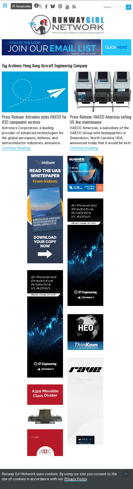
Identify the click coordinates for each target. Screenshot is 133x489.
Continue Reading (16, 148)
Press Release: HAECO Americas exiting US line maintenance (100, 119)
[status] (126, 474)
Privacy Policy (75, 479)
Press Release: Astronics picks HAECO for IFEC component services (34, 119)
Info (36, 5)
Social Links (23, 6)
